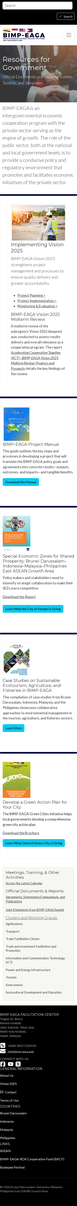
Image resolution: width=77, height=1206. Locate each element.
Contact (10, 1092)
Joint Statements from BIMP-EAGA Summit (35, 910)
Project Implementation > (37, 301)
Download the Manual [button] (20, 482)
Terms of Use (9, 1100)
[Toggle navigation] (69, 35)
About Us (7, 1075)
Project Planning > (31, 295)
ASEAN (5, 1151)
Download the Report (19, 597)
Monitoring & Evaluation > (37, 306)
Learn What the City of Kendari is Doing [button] (33, 609)
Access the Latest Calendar (24, 883)
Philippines (7, 1138)
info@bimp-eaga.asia (21, 1051)
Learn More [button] (13, 728)
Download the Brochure (21, 833)
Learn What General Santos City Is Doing (33, 843)
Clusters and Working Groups (32, 917)
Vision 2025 (8, 1084)
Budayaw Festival (12, 1167)
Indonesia (7, 1121)
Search (68, 17)
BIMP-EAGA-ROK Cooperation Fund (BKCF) (32, 1159)
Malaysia (6, 1129)
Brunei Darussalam (13, 1113)
